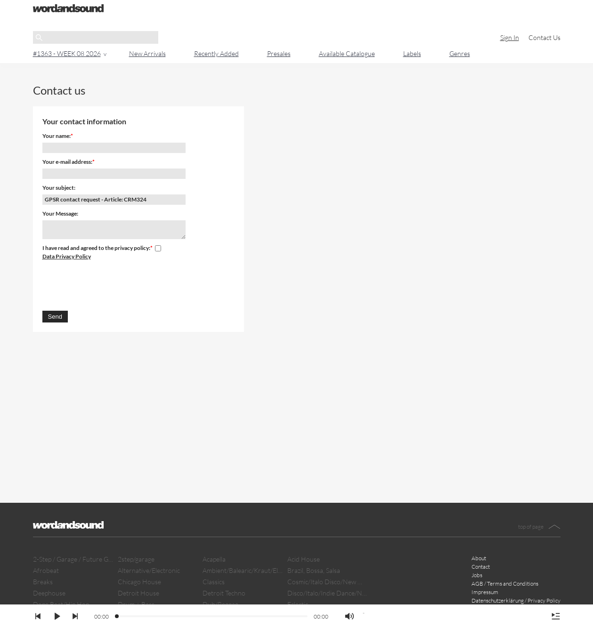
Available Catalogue (347, 53)
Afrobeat (46, 570)
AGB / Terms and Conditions (504, 583)
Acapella (214, 559)
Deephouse (49, 593)
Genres (459, 53)
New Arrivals (147, 53)
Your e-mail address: (67, 161)
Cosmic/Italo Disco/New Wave (327, 582)
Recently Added (216, 53)
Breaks (43, 582)
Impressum (484, 592)
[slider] (117, 616)
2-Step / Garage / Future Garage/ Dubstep (73, 559)
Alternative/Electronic (149, 570)
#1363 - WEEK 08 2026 (67, 53)
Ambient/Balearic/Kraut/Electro (243, 570)
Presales (279, 53)
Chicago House (139, 582)
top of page (531, 526)
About (478, 558)
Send (55, 316)
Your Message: (60, 213)
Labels (412, 53)
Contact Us (544, 37)
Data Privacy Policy (66, 256)
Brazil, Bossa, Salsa (313, 570)
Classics (214, 582)
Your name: (56, 135)
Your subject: (58, 187)
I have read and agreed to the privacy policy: (96, 247)
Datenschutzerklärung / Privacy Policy (516, 600)
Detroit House (138, 593)
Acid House (303, 559)
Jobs (476, 575)
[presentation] (114, 284)
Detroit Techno (224, 593)
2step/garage (136, 559)
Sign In (509, 37)
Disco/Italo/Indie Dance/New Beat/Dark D (327, 593)
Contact (480, 566)
